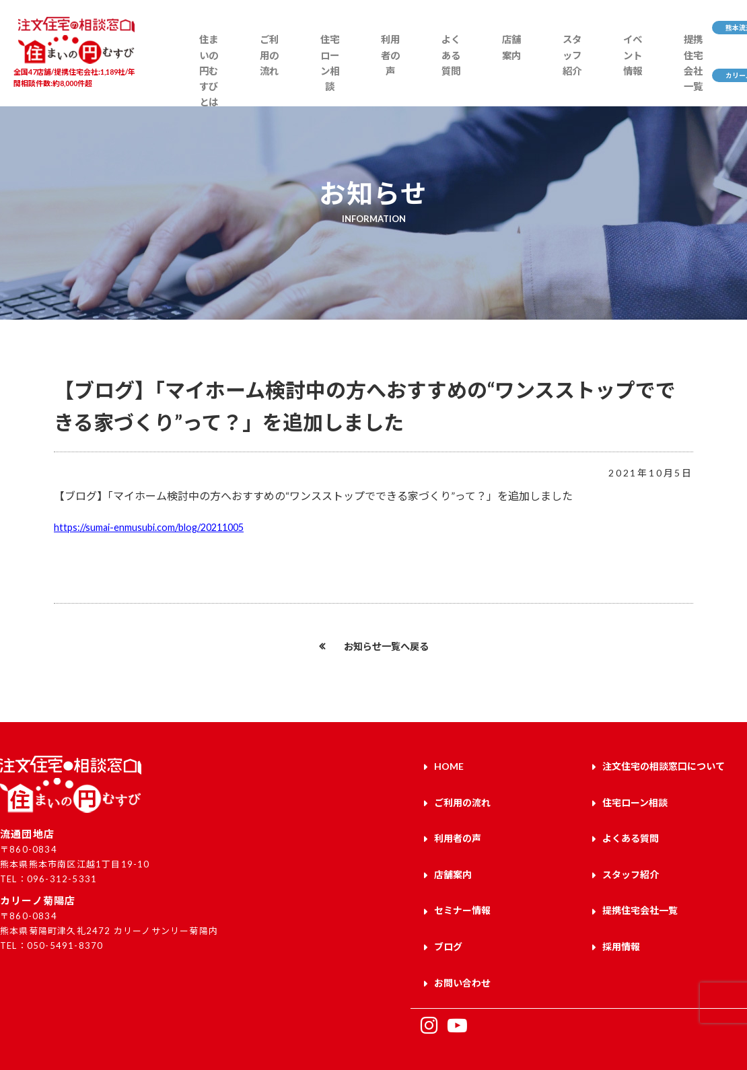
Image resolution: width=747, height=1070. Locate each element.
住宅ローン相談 (300, 78)
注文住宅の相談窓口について (663, 765)
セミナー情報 (462, 890)
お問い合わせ (462, 953)
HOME (449, 765)
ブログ (448, 921)
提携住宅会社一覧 (602, 78)
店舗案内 (451, 64)
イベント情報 (552, 72)
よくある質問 (401, 72)
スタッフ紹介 (501, 72)
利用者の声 (350, 72)
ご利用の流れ (249, 72)
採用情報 (621, 921)
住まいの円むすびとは (197, 78)
